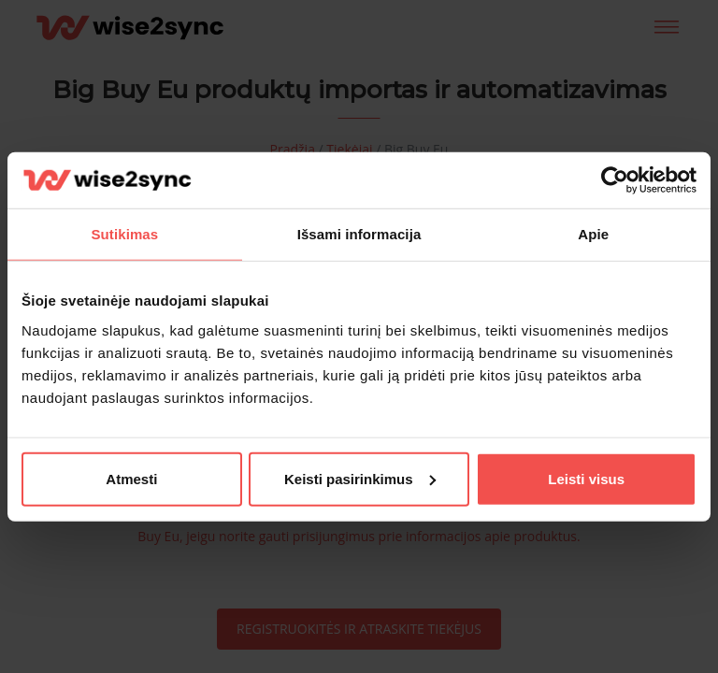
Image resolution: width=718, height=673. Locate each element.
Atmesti (131, 478)
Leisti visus (586, 478)
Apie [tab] (593, 234)
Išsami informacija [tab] (359, 234)
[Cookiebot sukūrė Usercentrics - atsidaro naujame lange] (614, 180)
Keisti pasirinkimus (360, 478)
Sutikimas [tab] (124, 234)
